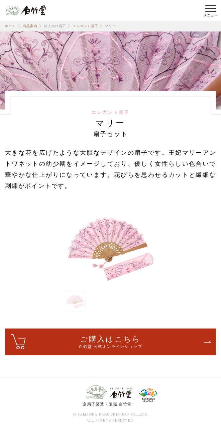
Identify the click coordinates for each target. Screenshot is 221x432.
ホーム (10, 26)
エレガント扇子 (85, 26)
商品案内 (30, 26)
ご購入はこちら (110, 342)
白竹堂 (26, 10)
